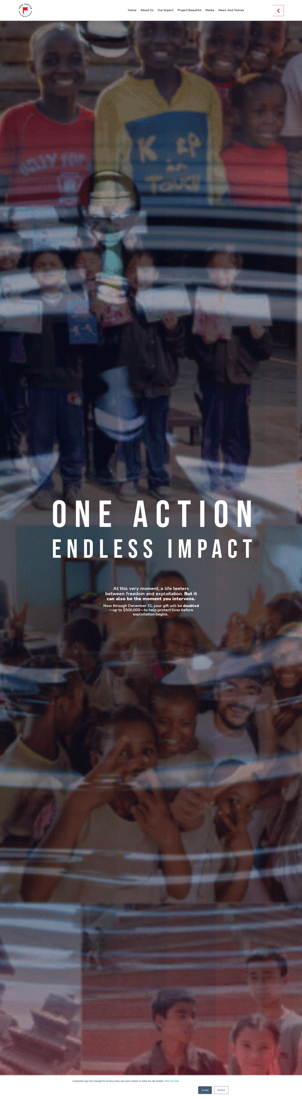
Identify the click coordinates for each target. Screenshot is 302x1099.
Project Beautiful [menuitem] (189, 10)
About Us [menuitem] (147, 10)
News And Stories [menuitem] (231, 10)
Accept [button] (205, 1090)
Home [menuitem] (132, 10)
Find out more (171, 1081)
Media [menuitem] (210, 10)
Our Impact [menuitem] (165, 10)
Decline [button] (221, 1090)
